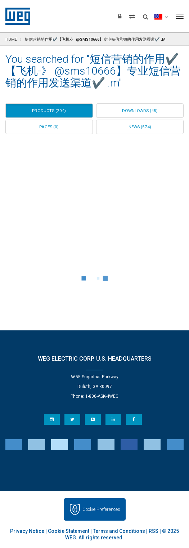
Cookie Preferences (101, 509)
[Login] (119, 16)
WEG (15, 16)
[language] (161, 16)
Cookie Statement (68, 531)
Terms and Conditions (119, 531)
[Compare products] (132, 16)
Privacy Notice (27, 531)
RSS (153, 531)
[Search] (145, 14)
